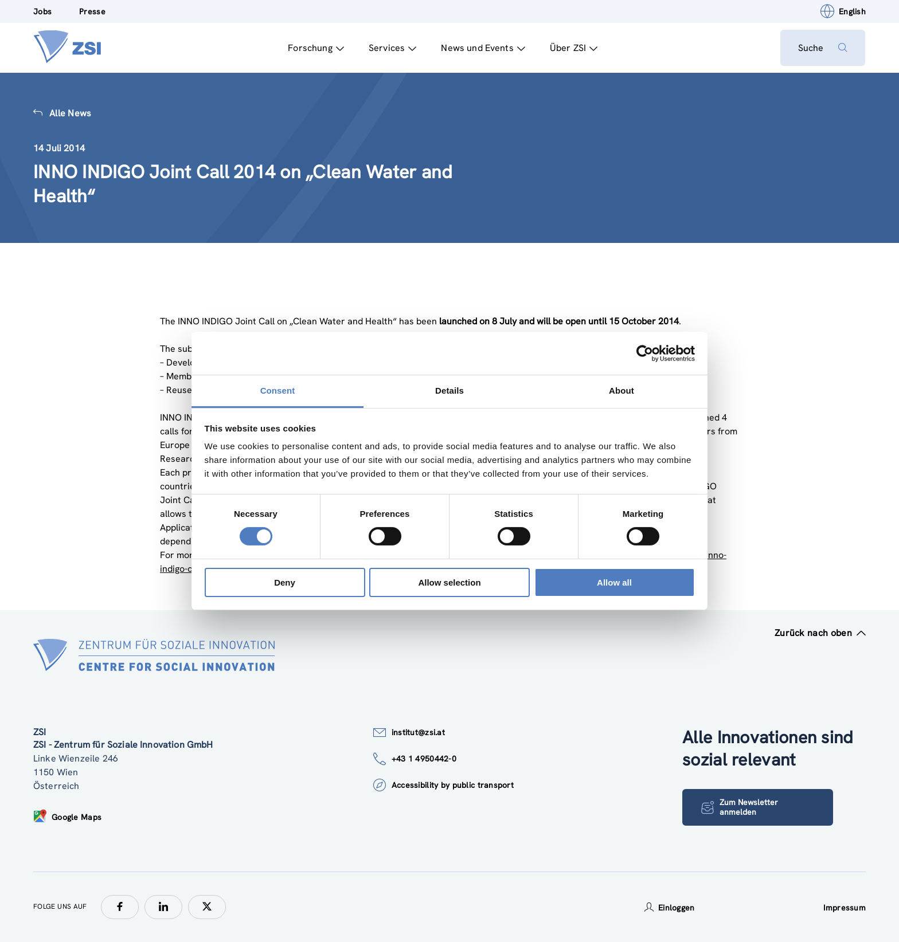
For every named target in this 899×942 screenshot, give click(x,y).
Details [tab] (449, 390)
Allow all (614, 582)
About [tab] (621, 390)
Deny (284, 582)
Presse (92, 11)
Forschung (315, 48)
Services (392, 48)
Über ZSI (573, 48)
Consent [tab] (277, 390)
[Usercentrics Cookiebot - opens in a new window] (645, 353)
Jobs (42, 11)
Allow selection (449, 582)
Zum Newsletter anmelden (739, 807)
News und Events (482, 48)
